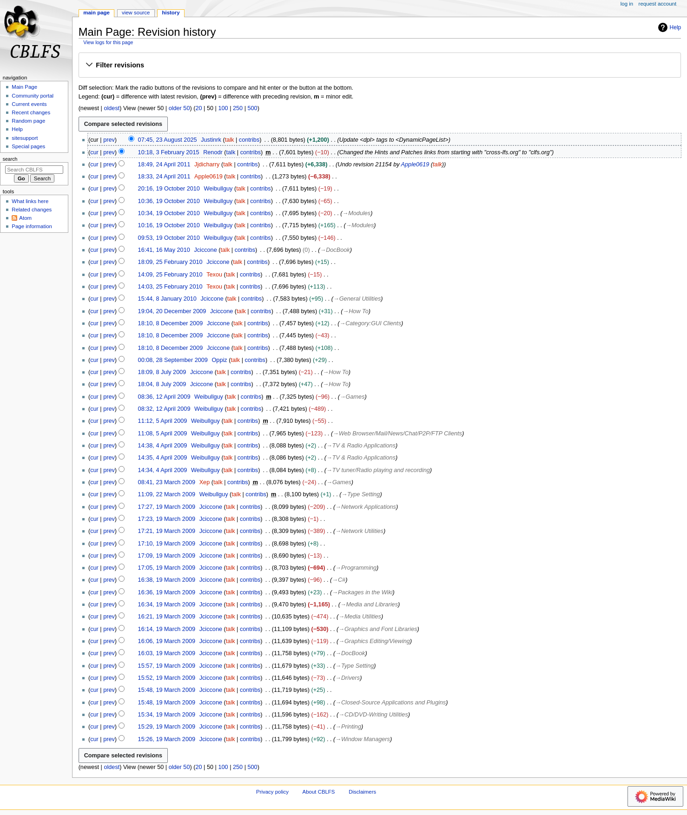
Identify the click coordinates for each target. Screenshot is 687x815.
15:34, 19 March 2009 (166, 714)
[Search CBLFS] (34, 169)
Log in (627, 4)
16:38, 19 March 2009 (166, 580)
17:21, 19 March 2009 (166, 531)
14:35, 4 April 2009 (162, 457)
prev (109, 140)
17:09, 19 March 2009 (166, 555)
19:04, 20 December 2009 (172, 311)
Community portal (32, 96)
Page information (32, 226)
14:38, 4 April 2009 (162, 445)
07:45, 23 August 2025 (167, 140)
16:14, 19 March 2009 (166, 629)
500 (253, 108)
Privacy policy (272, 792)
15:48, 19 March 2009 (166, 690)
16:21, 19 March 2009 (166, 616)
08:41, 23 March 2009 (166, 482)
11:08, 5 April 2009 (162, 433)
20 (198, 108)
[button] (379, 65)
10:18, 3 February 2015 (168, 152)
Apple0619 (415, 164)
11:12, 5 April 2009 (162, 421)
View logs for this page (108, 42)
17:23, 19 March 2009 (166, 519)
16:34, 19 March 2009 (166, 604)
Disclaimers (362, 792)
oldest (111, 108)
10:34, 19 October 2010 (169, 213)
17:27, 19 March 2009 (166, 507)
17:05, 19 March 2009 (166, 568)
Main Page (96, 12)
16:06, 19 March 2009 (166, 641)
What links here (30, 201)
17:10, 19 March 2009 (166, 543)
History (170, 12)
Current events (29, 104)
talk (229, 140)
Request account (658, 4)
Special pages (28, 146)
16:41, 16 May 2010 (164, 250)
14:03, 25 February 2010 (170, 286)
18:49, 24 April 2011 (164, 164)
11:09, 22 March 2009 (166, 494)
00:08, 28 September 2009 (173, 360)
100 (223, 108)
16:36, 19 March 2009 (166, 592)
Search (10, 159)
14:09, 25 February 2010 (170, 274)
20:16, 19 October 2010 (169, 188)
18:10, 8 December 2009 (170, 323)
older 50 (179, 108)
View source (136, 12)
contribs (249, 140)
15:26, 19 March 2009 (166, 739)
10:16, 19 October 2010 (169, 225)
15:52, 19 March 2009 (166, 678)
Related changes (32, 209)
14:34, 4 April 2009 (162, 470)
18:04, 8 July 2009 (162, 384)
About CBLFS (319, 792)
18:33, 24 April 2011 (164, 176)
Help (668, 27)
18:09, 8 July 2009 (162, 372)
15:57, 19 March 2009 (166, 666)
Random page (28, 121)
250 (238, 108)
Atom (25, 218)
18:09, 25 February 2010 (170, 262)
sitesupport (25, 138)
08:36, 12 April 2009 (164, 397)
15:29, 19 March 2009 (166, 726)
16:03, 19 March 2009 (166, 653)
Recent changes (31, 112)
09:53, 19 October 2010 (169, 238)
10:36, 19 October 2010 (169, 201)
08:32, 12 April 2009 (164, 409)
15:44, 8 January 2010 (167, 299)
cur (94, 152)
